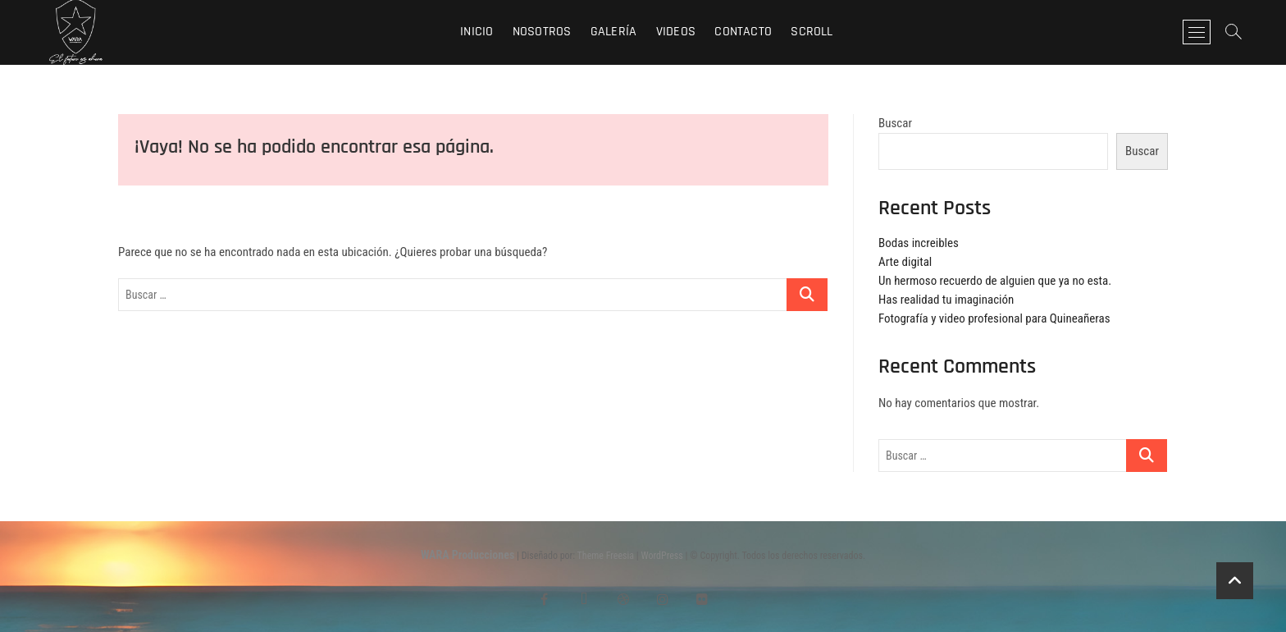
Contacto (743, 31)
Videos (675, 31)
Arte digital (905, 261)
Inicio (476, 31)
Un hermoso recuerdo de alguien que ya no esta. (994, 280)
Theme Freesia (605, 555)
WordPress (662, 555)
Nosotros (542, 31)
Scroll (811, 31)
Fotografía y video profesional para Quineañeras (994, 318)
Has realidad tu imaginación (946, 299)
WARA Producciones (467, 554)
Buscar (895, 123)
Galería (613, 31)
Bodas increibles (918, 243)
